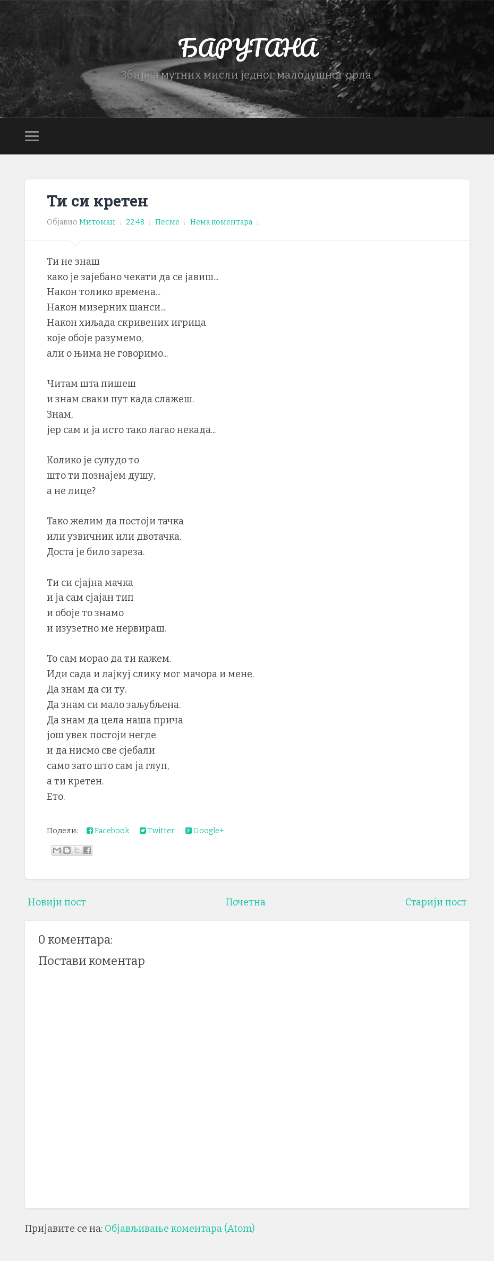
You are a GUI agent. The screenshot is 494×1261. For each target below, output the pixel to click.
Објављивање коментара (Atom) (179, 1228)
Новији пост (57, 902)
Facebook (108, 830)
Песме (167, 222)
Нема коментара (221, 222)
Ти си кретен (97, 201)
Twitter (157, 830)
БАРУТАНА (247, 47)
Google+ (204, 830)
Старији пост (436, 902)
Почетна (246, 902)
